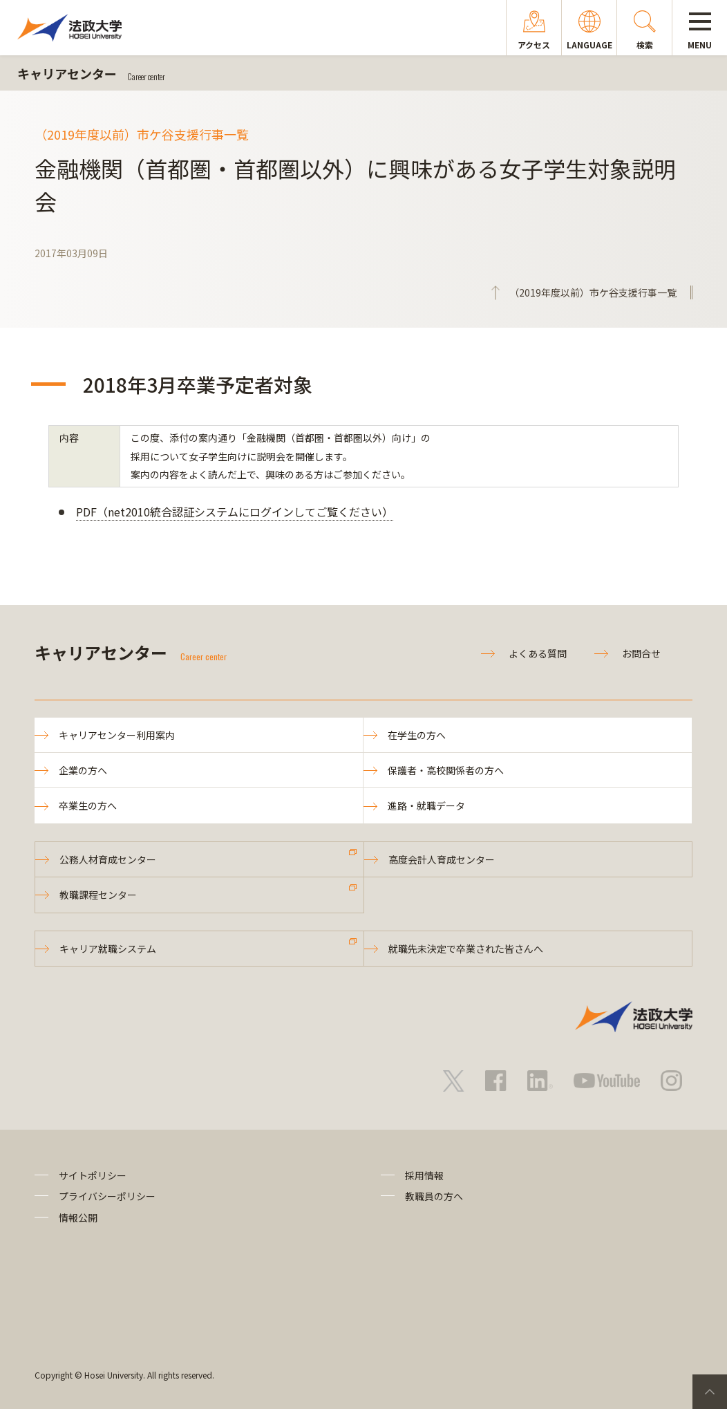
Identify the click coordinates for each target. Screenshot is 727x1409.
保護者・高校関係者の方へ (446, 770)
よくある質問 (538, 653)
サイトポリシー (92, 1175)
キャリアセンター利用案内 (117, 735)
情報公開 (78, 1217)
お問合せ (641, 653)
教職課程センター (98, 895)
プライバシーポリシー (107, 1196)
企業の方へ (83, 770)
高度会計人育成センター (441, 859)
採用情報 (424, 1175)
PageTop (709, 1391)
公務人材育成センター (107, 859)
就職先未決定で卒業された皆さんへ (465, 948)
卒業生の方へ (88, 805)
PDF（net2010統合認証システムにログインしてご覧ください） (234, 511)
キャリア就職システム (107, 948)
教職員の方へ (434, 1196)
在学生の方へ (417, 735)
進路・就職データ (426, 805)
